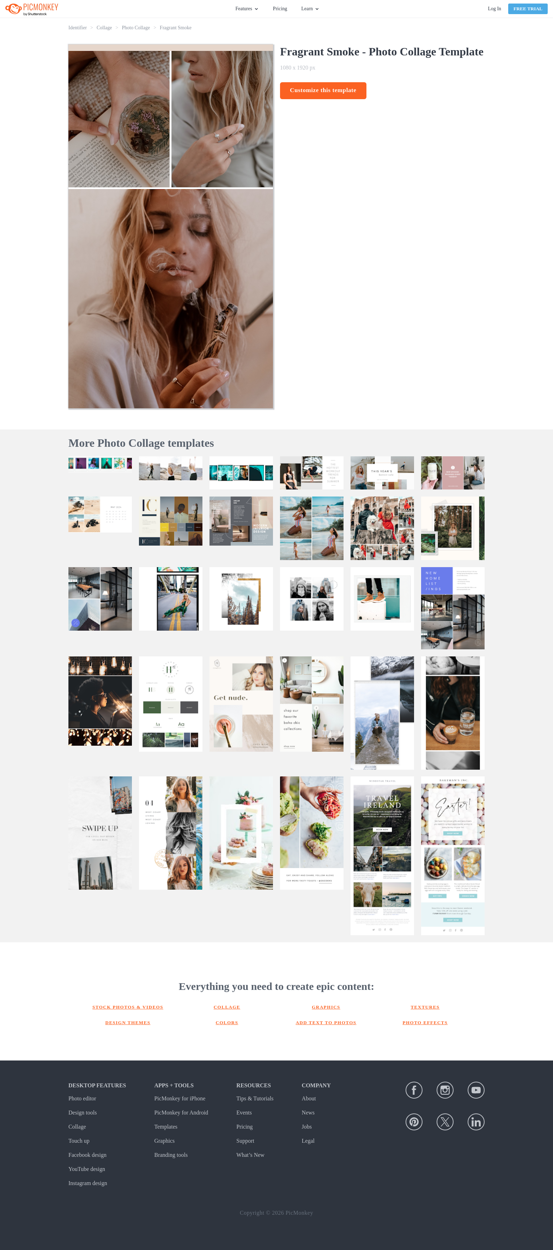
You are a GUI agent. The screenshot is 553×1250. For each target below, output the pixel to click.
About (309, 1098)
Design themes (128, 1022)
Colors (227, 1022)
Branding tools (171, 1155)
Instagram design (87, 1183)
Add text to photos (326, 1022)
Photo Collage (136, 27)
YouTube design (86, 1169)
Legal (308, 1141)
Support (245, 1141)
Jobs (307, 1127)
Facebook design (87, 1155)
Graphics (326, 1007)
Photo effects (425, 1022)
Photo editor (82, 1098)
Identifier (77, 27)
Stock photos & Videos (127, 1007)
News (308, 1113)
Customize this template (323, 90)
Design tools (82, 1113)
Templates (165, 1127)
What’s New (250, 1155)
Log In (494, 8)
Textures (425, 1007)
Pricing (280, 8)
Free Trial (528, 8)
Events (244, 1113)
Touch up (79, 1141)
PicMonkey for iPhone (179, 1098)
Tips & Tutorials (254, 1098)
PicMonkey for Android (181, 1113)
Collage (104, 27)
